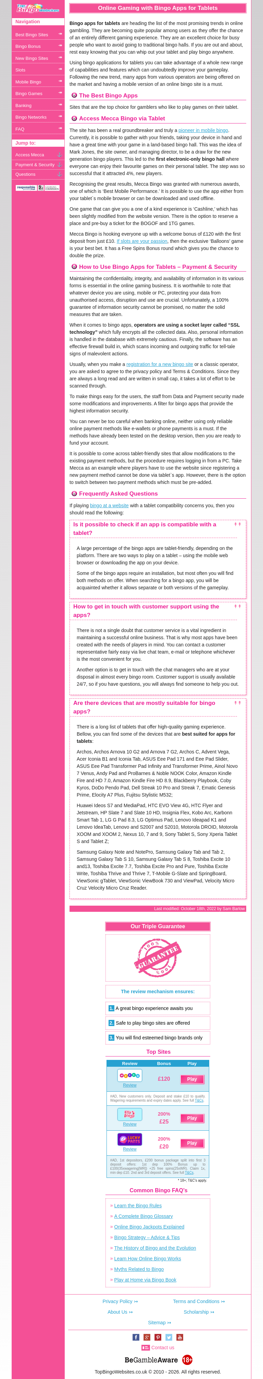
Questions (25, 174)
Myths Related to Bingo (139, 1269)
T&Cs (199, 1100)
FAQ (19, 129)
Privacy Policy (117, 1301)
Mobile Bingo (28, 81)
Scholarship (196, 1312)
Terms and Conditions (196, 1301)
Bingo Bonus (28, 46)
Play (192, 1079)
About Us (117, 1312)
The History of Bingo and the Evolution (155, 1248)
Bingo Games (28, 93)
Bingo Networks (31, 117)
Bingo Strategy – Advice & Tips (147, 1237)
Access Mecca (29, 154)
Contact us (162, 1347)
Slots (20, 70)
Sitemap (156, 1322)
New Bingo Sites (31, 58)
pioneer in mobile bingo (203, 130)
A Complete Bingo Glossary (143, 1216)
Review (129, 1085)
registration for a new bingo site (159, 364)
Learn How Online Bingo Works (147, 1258)
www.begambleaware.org (151, 1358)
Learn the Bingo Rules (138, 1205)
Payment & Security (34, 164)
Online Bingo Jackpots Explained (149, 1227)
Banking (23, 105)
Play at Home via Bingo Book (145, 1280)
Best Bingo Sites (31, 34)
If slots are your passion (142, 241)
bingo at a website (109, 505)
